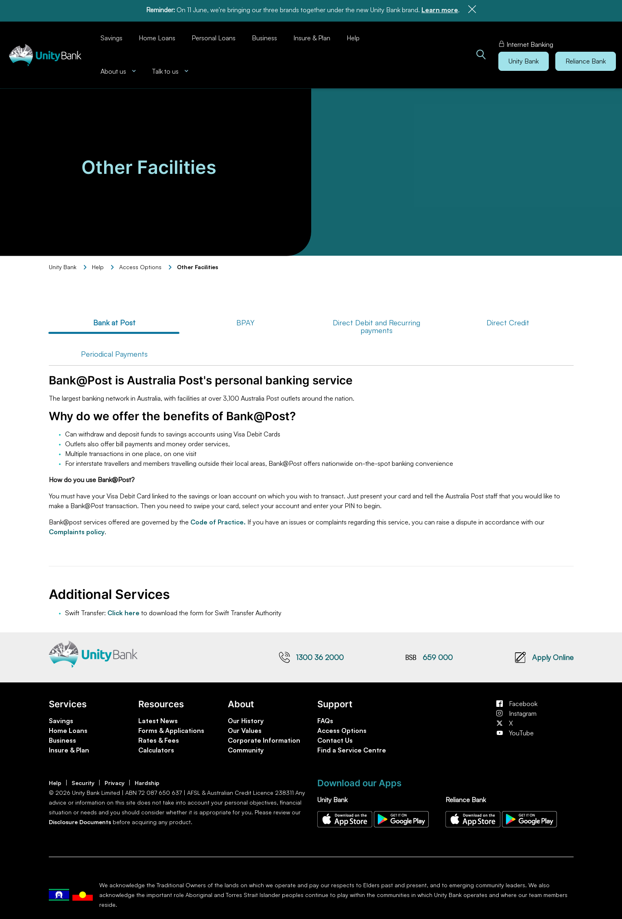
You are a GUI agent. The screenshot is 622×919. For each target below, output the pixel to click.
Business (264, 35)
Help (353, 35)
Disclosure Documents (80, 819)
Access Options (342, 728)
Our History (246, 718)
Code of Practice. (218, 519)
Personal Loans (214, 35)
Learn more (439, 10)
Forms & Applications (171, 728)
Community (246, 748)
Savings (111, 35)
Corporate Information (264, 738)
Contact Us (335, 738)
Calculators (156, 748)
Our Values (245, 728)
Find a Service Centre (351, 748)
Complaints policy (77, 529)
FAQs (325, 718)
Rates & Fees (158, 738)
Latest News (158, 718)
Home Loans (157, 35)
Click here (123, 610)
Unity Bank (62, 264)
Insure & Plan (311, 35)
